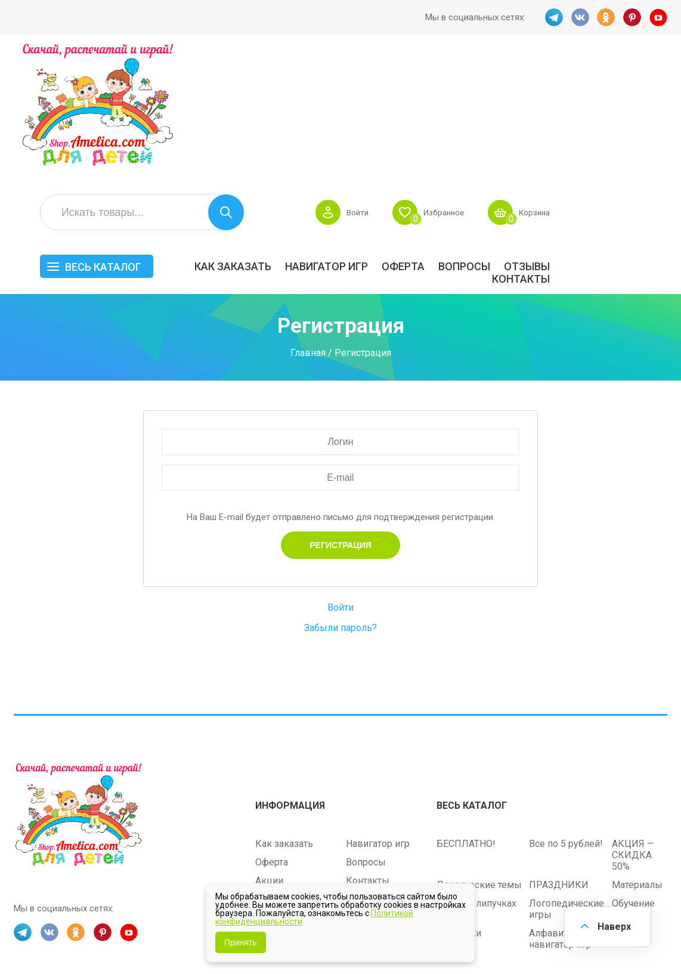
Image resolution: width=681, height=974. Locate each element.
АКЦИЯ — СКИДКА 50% (633, 722)
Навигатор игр (444, 135)
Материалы (637, 751)
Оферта (520, 135)
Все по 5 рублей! (566, 710)
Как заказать (350, 135)
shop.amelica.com (49, 938)
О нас (358, 766)
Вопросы (582, 135)
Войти (464, 81)
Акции (269, 747)
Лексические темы (479, 751)
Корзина (649, 81)
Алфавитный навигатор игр (560, 805)
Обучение (633, 770)
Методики (459, 800)
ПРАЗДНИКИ (559, 751)
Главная (308, 221)
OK (606, 17)
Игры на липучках (476, 770)
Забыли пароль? (340, 496)
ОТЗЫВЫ (644, 135)
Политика (276, 784)
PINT (632, 17)
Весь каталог (220, 135)
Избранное (554, 81)
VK (580, 17)
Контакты (638, 147)
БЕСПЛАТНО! (466, 710)
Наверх (613, 926)
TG (553, 17)
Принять (240, 942)
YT (658, 17)
